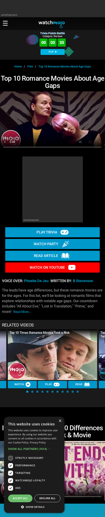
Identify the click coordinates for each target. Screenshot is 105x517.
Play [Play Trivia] (52, 384)
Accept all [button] (20, 498)
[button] (27, 392)
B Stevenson (83, 281)
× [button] (59, 421)
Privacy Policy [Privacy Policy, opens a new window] (38, 442)
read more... (22, 312)
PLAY (53, 51)
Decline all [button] (48, 498)
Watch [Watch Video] (22, 384)
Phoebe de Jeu (36, 281)
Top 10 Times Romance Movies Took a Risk (39, 333)
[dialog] (34, 465)
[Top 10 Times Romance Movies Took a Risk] (52, 354)
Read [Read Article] (82, 384)
